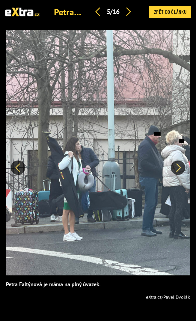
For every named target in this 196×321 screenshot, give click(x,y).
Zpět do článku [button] (170, 11)
